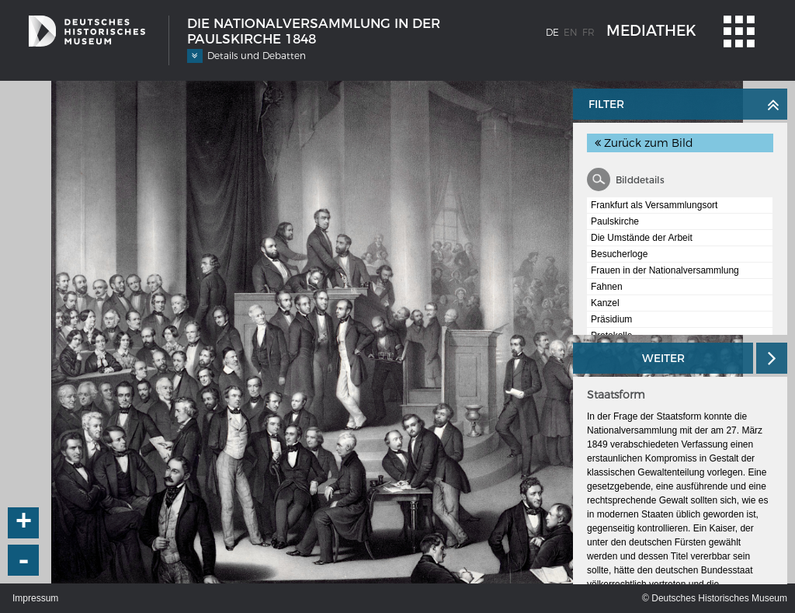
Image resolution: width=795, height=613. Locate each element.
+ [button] (24, 522)
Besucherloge (619, 254)
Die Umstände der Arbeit (642, 237)
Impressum (35, 598)
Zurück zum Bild (644, 143)
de (552, 32)
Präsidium (611, 319)
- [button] (24, 560)
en (571, 32)
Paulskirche (615, 221)
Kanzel (605, 303)
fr (588, 32)
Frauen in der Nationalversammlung (665, 270)
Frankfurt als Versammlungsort (654, 205)
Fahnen (607, 286)
